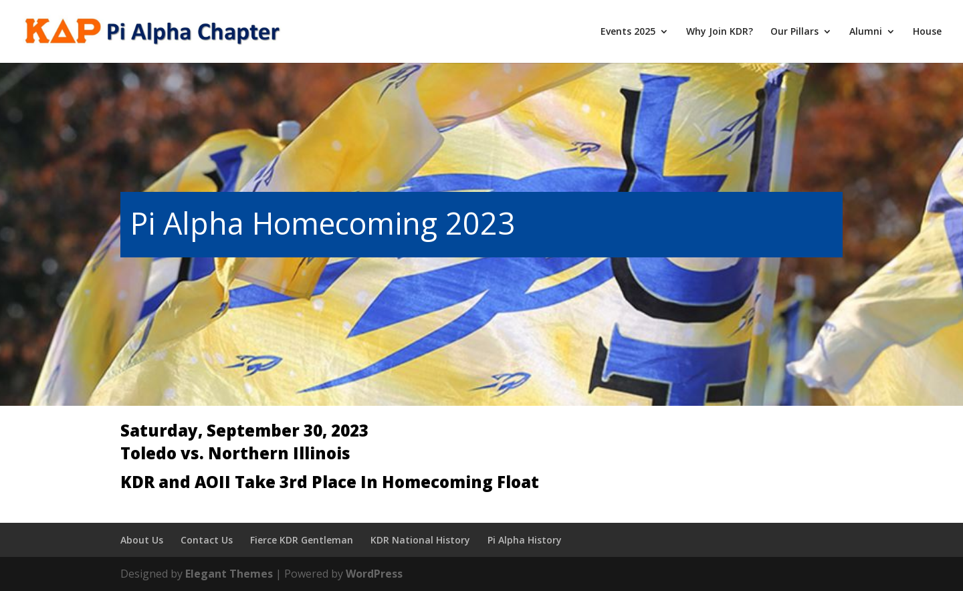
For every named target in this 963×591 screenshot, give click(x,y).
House (927, 32)
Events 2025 (628, 32)
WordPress (374, 573)
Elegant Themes (229, 573)
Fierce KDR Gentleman (301, 540)
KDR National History (420, 540)
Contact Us (207, 540)
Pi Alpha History (525, 540)
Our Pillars (794, 32)
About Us (141, 540)
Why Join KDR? (719, 32)
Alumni (865, 32)
